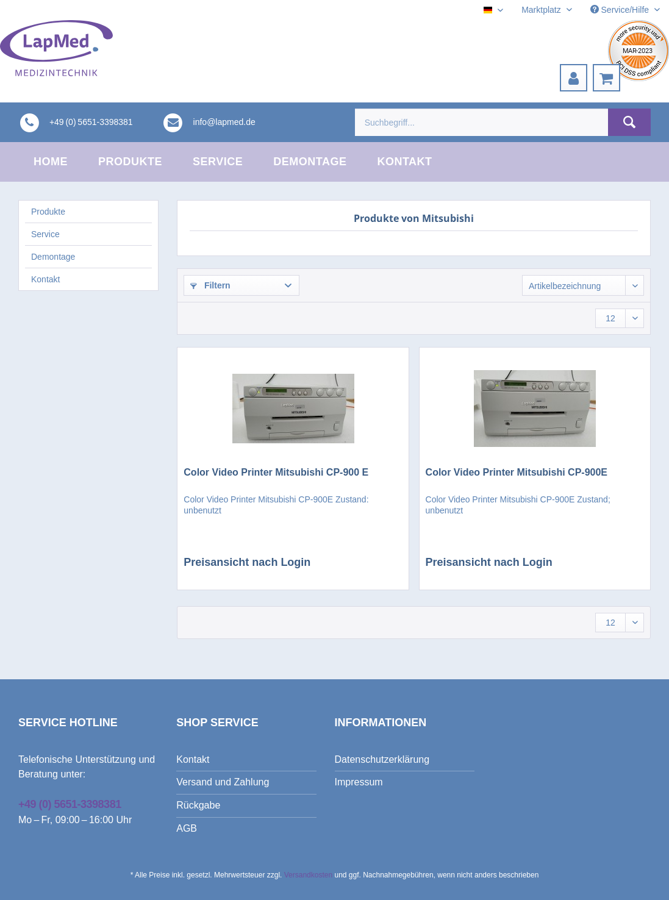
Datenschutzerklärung (382, 759)
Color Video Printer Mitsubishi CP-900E (516, 472)
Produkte (48, 211)
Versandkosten (308, 875)
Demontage (53, 257)
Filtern (210, 285)
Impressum (359, 782)
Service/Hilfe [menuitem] (620, 10)
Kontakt (45, 279)
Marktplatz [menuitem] (542, 10)
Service (45, 234)
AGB (186, 828)
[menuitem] (573, 77)
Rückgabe (198, 805)
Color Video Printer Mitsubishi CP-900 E (276, 472)
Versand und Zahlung (222, 782)
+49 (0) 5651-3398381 (69, 804)
